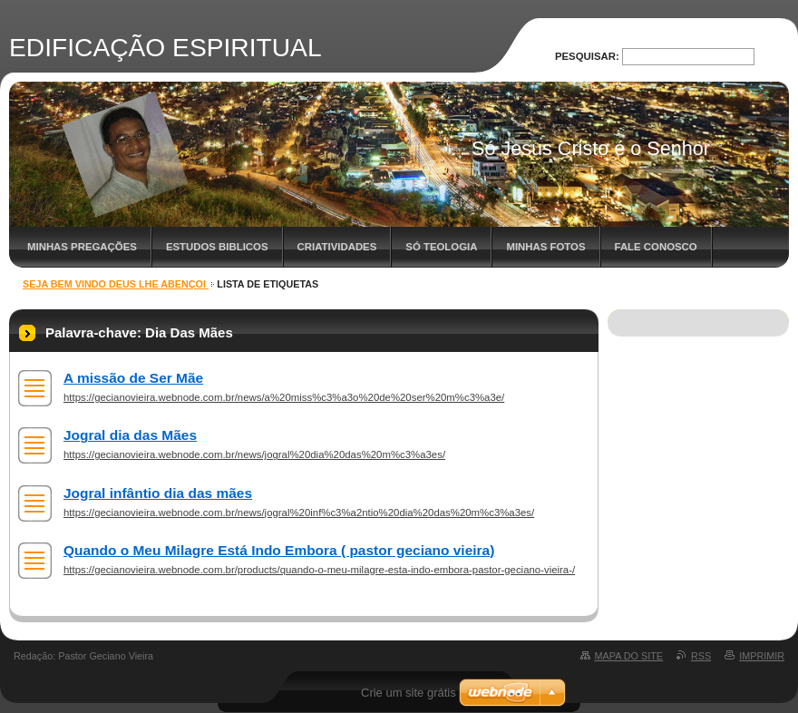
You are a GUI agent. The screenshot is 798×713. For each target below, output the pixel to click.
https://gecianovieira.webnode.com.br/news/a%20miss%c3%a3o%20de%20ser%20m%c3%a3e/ (283, 397)
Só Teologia (441, 246)
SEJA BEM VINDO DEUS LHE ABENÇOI (116, 283)
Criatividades (337, 246)
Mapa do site (629, 655)
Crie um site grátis (408, 692)
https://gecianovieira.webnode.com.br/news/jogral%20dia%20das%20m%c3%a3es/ (254, 454)
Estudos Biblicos (217, 246)
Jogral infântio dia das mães (157, 493)
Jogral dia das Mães (130, 435)
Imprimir (761, 655)
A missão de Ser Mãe (133, 378)
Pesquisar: (587, 56)
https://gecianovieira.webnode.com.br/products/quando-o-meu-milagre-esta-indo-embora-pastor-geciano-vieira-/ (319, 569)
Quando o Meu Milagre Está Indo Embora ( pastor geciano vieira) (278, 550)
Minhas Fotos (545, 246)
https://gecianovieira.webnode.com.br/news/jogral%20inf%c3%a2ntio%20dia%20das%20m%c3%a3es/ (298, 512)
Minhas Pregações (82, 246)
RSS (701, 655)
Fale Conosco (656, 246)
